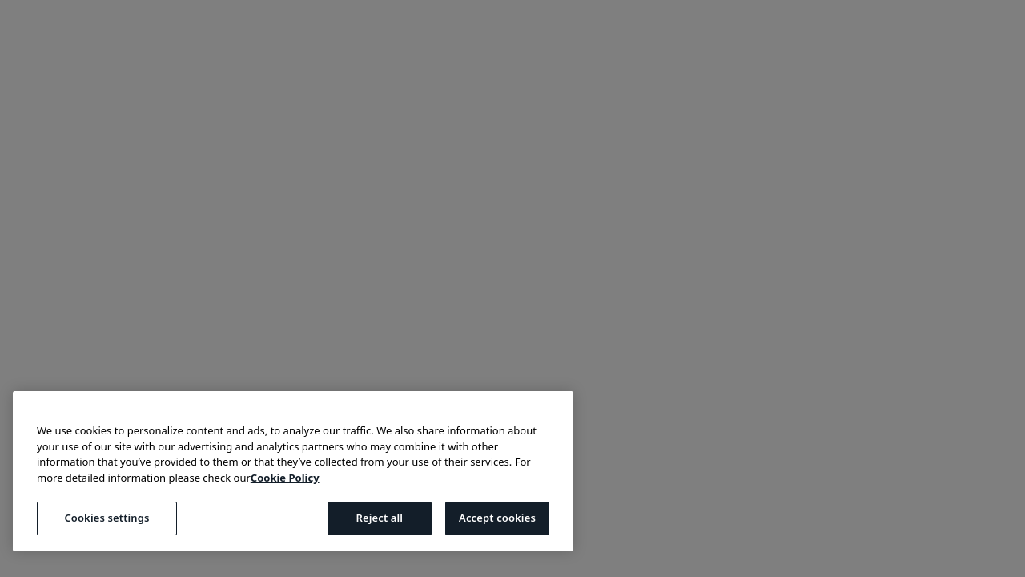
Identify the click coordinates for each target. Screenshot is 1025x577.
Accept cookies (497, 517)
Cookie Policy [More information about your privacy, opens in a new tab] (285, 477)
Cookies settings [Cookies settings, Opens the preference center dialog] (106, 517)
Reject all (379, 517)
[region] (293, 471)
